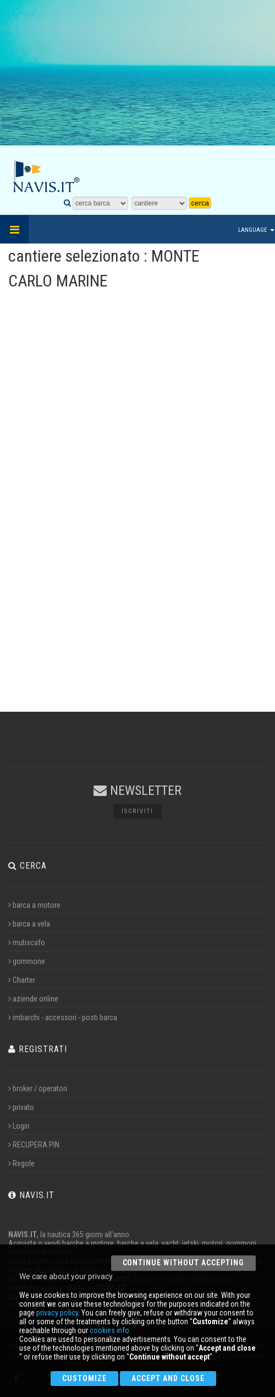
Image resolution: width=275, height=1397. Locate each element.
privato (21, 1107)
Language (256, 230)
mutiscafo (26, 942)
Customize (84, 1378)
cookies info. (110, 1330)
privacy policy (57, 1312)
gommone (26, 961)
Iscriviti (137, 811)
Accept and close (168, 1378)
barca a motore (34, 905)
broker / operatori (37, 1088)
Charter (21, 980)
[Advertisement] (138, 80)
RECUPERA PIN (33, 1144)
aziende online (33, 998)
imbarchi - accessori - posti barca (62, 1017)
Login (19, 1126)
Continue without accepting (183, 1262)
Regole (21, 1163)
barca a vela (29, 923)
